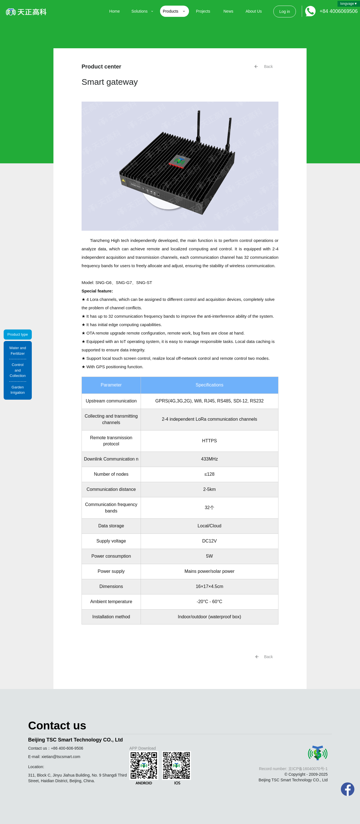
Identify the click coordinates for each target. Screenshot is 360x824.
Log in (284, 11)
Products (174, 11)
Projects (203, 11)
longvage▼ (348, 4)
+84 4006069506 (339, 11)
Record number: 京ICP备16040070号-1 (293, 768)
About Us (254, 11)
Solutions (142, 11)
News (228, 11)
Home (114, 11)
